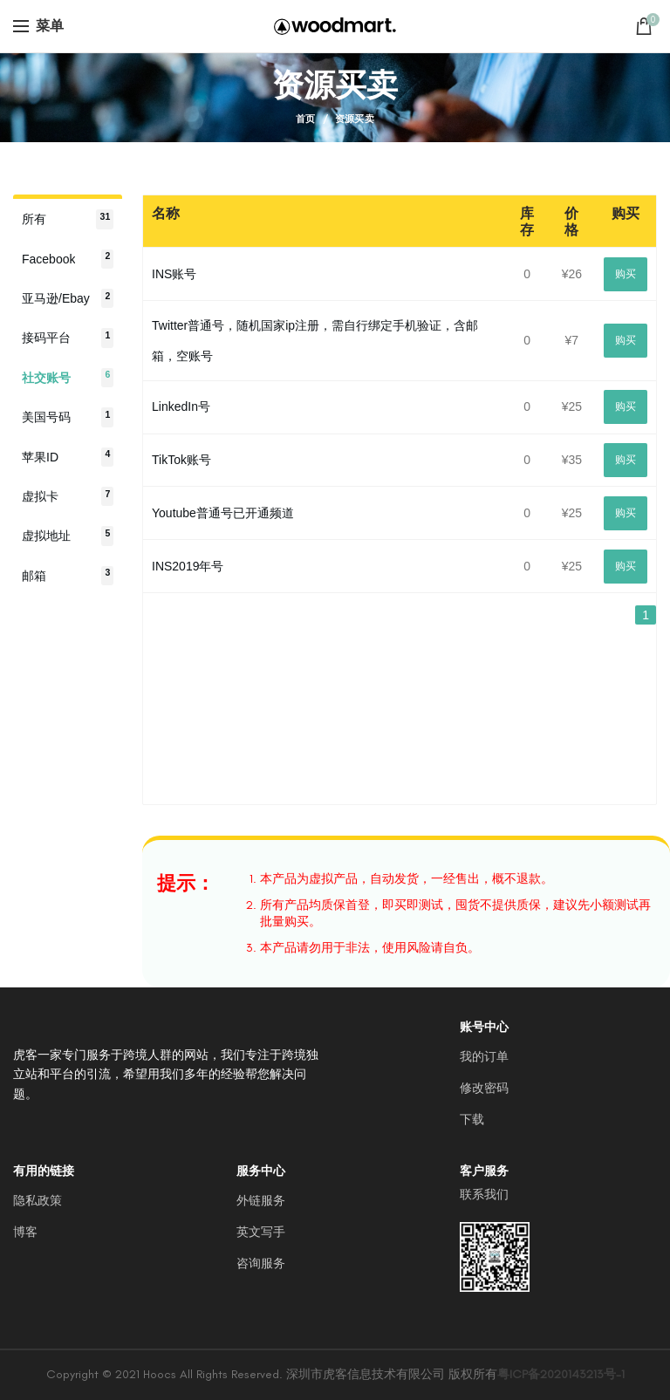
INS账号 (174, 274)
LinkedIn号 (181, 406)
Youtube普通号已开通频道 (223, 513)
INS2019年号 (187, 566)
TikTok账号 (181, 460)
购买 (625, 274)
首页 (306, 119)
